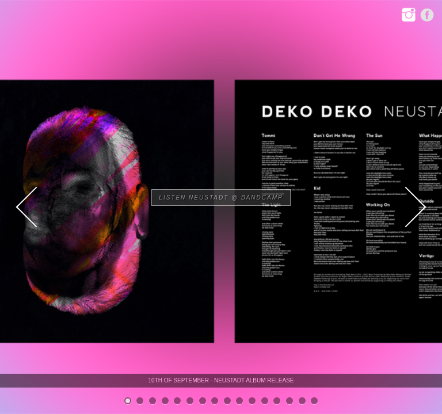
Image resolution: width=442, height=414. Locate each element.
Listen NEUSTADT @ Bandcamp (221, 197)
